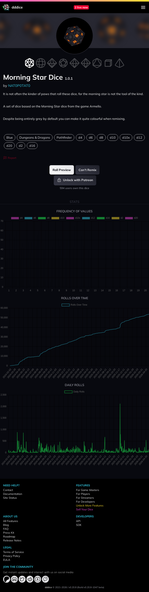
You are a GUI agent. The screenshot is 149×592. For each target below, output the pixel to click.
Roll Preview (62, 170)
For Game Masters (87, 490)
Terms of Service (13, 552)
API (78, 521)
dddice (48, 587)
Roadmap (9, 536)
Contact (8, 490)
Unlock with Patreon (75, 180)
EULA (6, 560)
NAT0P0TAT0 (19, 85)
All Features (10, 521)
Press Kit (8, 532)
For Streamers (85, 498)
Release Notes (12, 540)
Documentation (12, 494)
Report (9, 158)
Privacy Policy (11, 556)
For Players (83, 494)
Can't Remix (87, 170)
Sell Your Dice (84, 509)
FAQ (6, 529)
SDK (78, 525)
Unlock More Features (89, 505)
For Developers (85, 501)
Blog (6, 525)
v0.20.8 (72, 587)
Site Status (10, 498)
